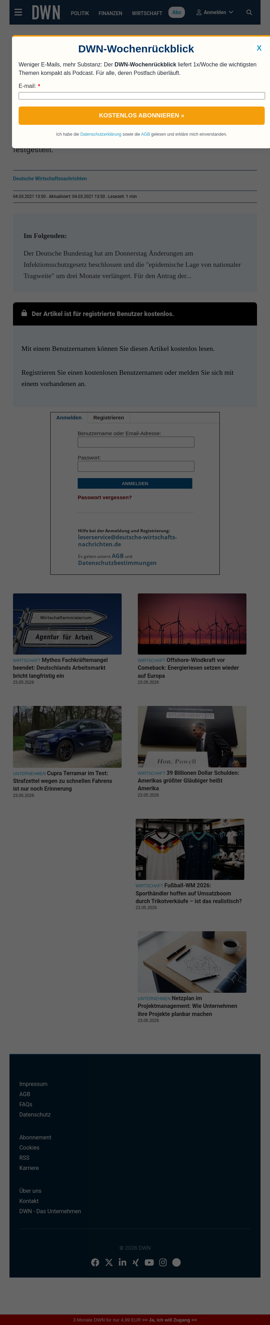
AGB (145, 134)
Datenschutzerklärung (101, 134)
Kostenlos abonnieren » (142, 115)
